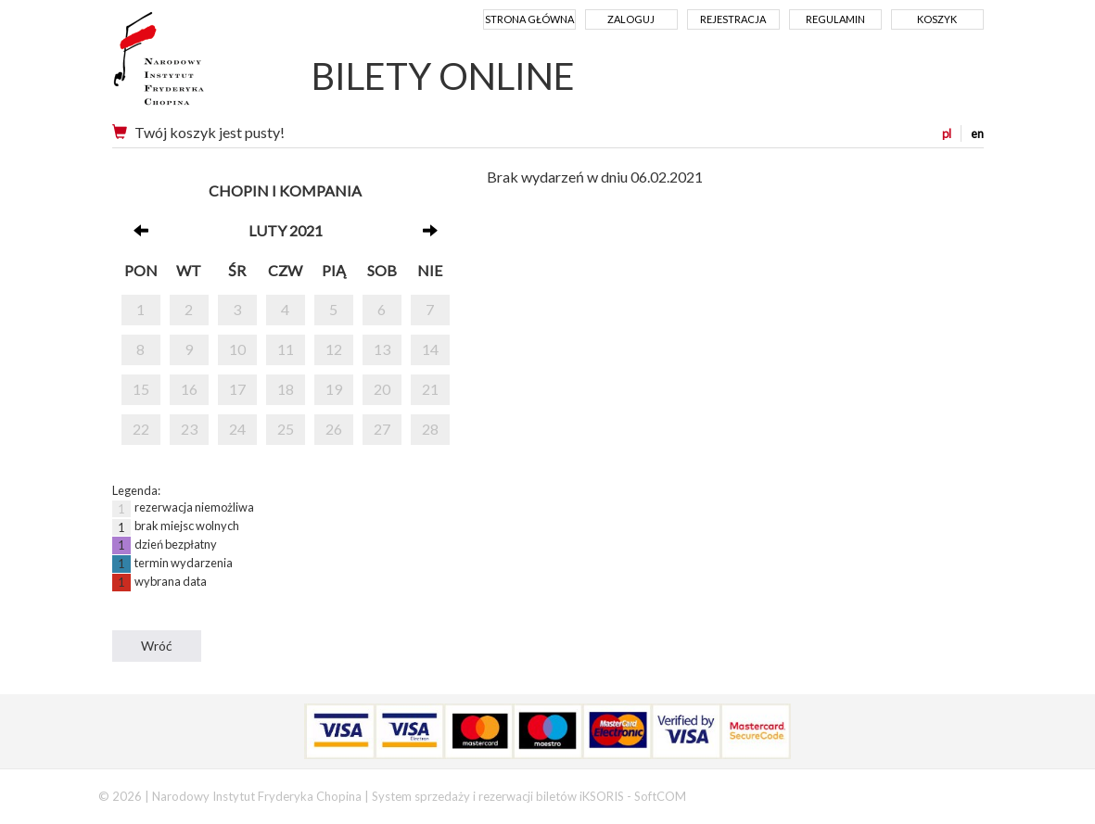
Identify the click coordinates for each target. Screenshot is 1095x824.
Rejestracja (733, 19)
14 (430, 349)
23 (189, 428)
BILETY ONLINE (443, 76)
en (977, 133)
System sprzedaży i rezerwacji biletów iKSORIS (498, 796)
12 (333, 349)
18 (285, 389)
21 (430, 389)
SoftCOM (660, 796)
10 (237, 349)
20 (382, 389)
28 (430, 428)
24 (237, 428)
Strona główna (529, 19)
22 (141, 428)
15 (141, 389)
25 (285, 428)
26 (333, 428)
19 (333, 389)
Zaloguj (631, 19)
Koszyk (937, 19)
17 (237, 389)
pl (946, 133)
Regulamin (835, 19)
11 (285, 349)
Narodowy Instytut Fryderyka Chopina (193, 64)
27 (382, 428)
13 (382, 349)
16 (189, 389)
